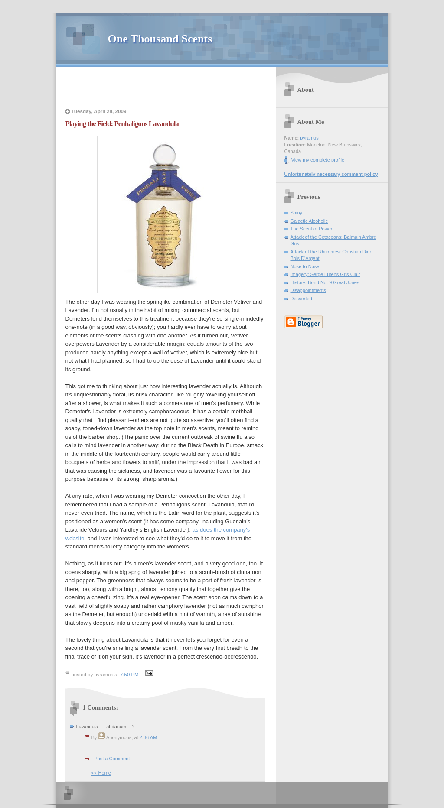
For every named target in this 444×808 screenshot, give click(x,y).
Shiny (297, 212)
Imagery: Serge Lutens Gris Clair (325, 274)
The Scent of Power (312, 228)
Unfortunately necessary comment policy (331, 174)
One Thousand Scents (160, 38)
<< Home (101, 773)
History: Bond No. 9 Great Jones (325, 282)
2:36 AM (148, 737)
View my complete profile (318, 159)
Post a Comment (112, 758)
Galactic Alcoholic (309, 221)
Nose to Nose (305, 266)
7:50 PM (129, 674)
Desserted (301, 298)
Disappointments (308, 290)
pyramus (309, 137)
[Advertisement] (165, 89)
